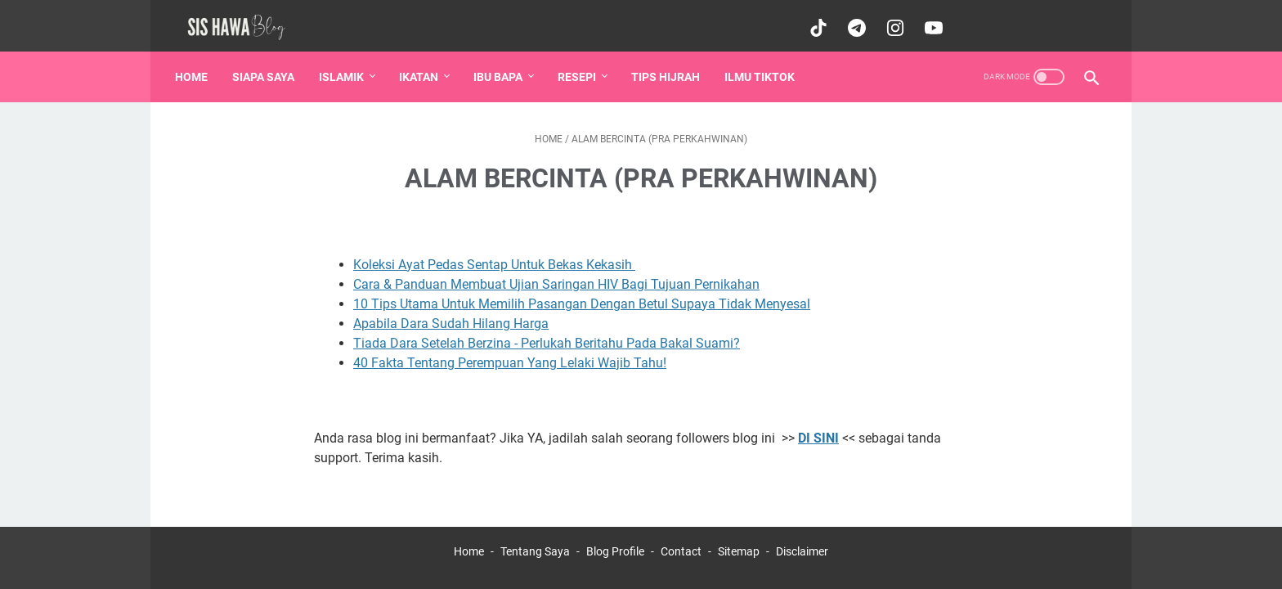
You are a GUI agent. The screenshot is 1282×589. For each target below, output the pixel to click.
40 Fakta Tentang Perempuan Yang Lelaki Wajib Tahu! (509, 350)
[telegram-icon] (852, 20)
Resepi (582, 64)
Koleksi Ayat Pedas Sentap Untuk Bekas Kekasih (494, 252)
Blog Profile (615, 539)
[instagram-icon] (890, 20)
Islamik (346, 64)
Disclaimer (802, 539)
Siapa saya (268, 64)
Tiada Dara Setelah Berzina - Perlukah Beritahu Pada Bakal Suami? (546, 331)
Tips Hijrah (670, 64)
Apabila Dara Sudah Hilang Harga (451, 311)
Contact (681, 539)
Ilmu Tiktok (764, 64)
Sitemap (739, 539)
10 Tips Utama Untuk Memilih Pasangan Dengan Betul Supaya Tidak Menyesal (581, 291)
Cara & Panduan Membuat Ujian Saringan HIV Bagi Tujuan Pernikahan (556, 272)
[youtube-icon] (929, 20)
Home (196, 64)
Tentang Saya (535, 539)
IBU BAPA (502, 64)
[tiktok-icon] (814, 20)
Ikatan (423, 64)
